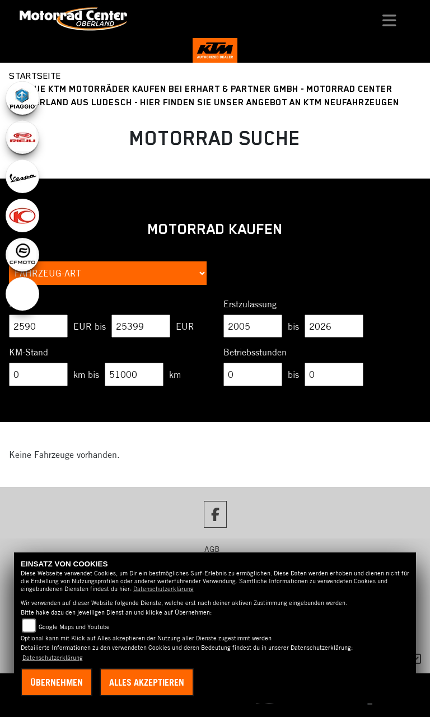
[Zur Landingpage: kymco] (22, 215)
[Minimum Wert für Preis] (38, 326)
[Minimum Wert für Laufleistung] (38, 374)
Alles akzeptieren (146, 682)
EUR (185, 326)
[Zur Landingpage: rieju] (22, 137)
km (175, 374)
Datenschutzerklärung (163, 589)
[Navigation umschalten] (389, 19)
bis (293, 326)
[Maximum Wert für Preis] (140, 326)
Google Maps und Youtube (74, 627)
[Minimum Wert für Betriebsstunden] (252, 374)
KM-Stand (28, 352)
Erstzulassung (250, 304)
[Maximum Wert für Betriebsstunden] (334, 374)
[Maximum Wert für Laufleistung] (134, 374)
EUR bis (90, 326)
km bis (86, 374)
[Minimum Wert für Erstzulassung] (252, 326)
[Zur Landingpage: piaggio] (22, 98)
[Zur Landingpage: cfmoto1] (22, 254)
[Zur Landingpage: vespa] (22, 176)
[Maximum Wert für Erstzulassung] (334, 326)
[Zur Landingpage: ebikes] (22, 294)
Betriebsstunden (255, 352)
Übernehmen (56, 682)
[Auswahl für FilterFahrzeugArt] (108, 273)
